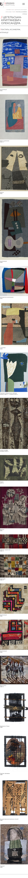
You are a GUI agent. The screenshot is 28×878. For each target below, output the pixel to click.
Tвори (14, 11)
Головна (8, 9)
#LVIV (12, 9)
